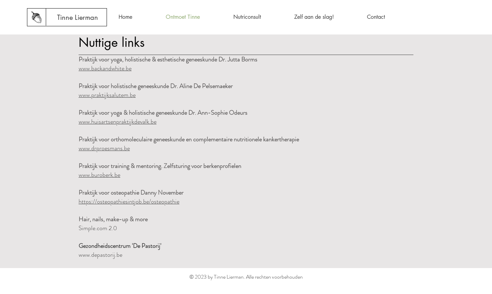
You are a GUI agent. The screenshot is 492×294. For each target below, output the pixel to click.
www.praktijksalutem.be (107, 94)
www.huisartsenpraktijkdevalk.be (117, 121)
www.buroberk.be (99, 174)
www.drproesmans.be (104, 148)
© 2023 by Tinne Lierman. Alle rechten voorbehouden (246, 277)
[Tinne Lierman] (77, 17)
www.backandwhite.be (105, 68)
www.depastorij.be (100, 254)
